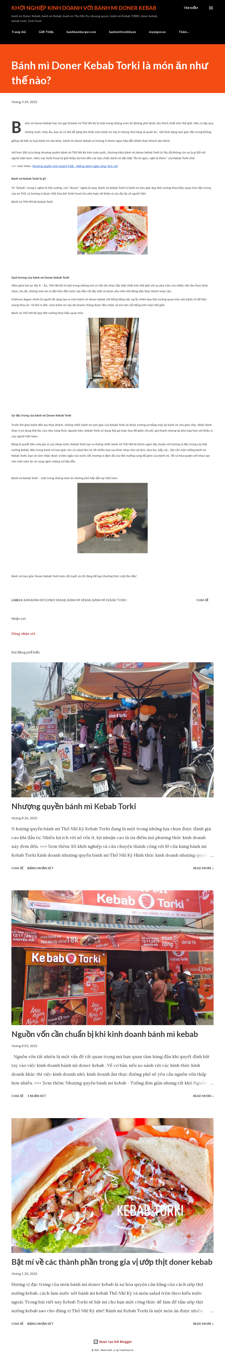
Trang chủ (18, 32)
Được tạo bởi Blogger (112, 1342)
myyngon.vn (157, 32)
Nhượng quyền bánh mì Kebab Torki (73, 806)
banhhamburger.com (81, 32)
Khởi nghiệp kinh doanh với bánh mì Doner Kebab (83, 8)
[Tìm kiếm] (190, 8)
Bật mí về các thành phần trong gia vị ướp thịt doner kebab (111, 1262)
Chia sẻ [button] (202, 600)
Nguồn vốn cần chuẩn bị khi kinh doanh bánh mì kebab (104, 1034)
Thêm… (184, 32)
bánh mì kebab (79, 600)
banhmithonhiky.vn (122, 32)
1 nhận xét (36, 1096)
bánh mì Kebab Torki (109, 600)
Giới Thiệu (46, 32)
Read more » (203, 868)
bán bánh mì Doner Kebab (45, 600)
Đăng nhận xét (23, 633)
